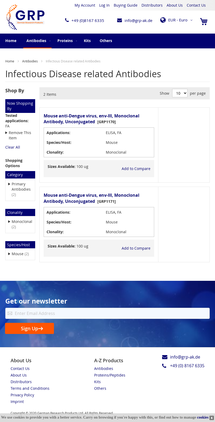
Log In (104, 5)
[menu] (107, 41)
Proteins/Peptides (109, 375)
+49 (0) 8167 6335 (187, 366)
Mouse (22, 253)
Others (100, 388)
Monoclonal (22, 224)
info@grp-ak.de (138, 20)
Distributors (152, 5)
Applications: (58, 132)
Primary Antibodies (21, 189)
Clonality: (55, 152)
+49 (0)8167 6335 (87, 20)
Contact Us (196, 5)
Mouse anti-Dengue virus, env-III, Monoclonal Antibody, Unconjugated (91, 119)
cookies (203, 417)
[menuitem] (37, 41)
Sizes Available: (61, 166)
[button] (177, 20)
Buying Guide (126, 5)
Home (10, 40)
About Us (175, 5)
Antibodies (30, 61)
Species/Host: (59, 142)
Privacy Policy (22, 394)
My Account (85, 5)
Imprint (17, 401)
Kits (97, 381)
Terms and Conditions (30, 388)
